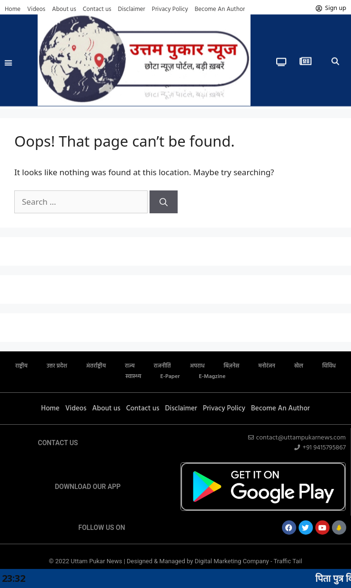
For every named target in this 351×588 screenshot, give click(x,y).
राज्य (130, 366)
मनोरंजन (266, 366)
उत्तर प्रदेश (57, 366)
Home (12, 9)
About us (64, 9)
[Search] (164, 201)
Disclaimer (131, 9)
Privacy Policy (170, 9)
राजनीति (162, 366)
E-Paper (170, 376)
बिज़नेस (232, 366)
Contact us (97, 9)
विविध (329, 366)
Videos (36, 9)
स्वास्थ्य (133, 376)
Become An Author (220, 9)
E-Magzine (212, 376)
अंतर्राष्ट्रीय (96, 366)
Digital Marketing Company (233, 561)
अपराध (197, 366)
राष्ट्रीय (21, 366)
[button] (8, 57)
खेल (298, 366)
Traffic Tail (288, 561)
